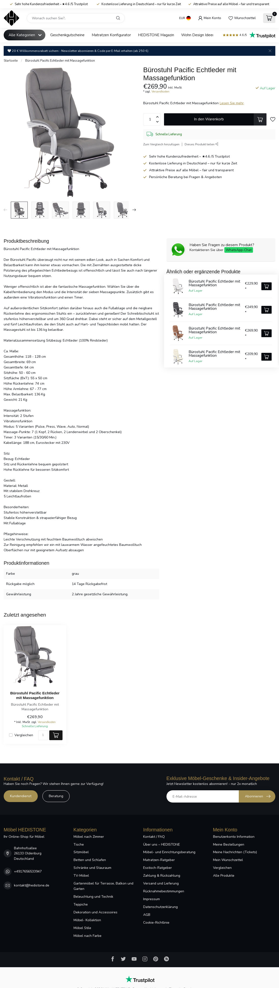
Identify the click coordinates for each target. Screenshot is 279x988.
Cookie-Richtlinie (156, 922)
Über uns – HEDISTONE (161, 844)
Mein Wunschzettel (228, 860)
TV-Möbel (81, 875)
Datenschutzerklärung (160, 907)
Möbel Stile (82, 928)
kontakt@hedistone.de (31, 885)
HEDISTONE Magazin (156, 34)
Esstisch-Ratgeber (157, 867)
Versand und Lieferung (161, 883)
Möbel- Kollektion (87, 920)
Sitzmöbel (81, 852)
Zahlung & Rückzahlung (161, 875)
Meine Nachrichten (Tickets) (235, 852)
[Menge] (43, 735)
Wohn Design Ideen (198, 34)
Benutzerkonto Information (233, 836)
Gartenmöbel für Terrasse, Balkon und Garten (103, 886)
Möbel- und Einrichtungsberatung (169, 852)
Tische (79, 844)
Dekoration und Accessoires (95, 912)
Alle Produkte (223, 875)
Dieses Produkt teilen (201, 144)
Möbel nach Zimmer (89, 836)
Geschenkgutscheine (67, 34)
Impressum (151, 899)
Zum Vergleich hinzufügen (161, 144)
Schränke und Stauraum (92, 867)
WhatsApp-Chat (239, 250)
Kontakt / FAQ (154, 836)
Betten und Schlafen (90, 860)
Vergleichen (23, 735)
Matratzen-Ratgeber (159, 860)
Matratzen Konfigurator (111, 34)
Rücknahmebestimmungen (163, 891)
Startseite (11, 60)
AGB (146, 914)
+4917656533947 (28, 871)
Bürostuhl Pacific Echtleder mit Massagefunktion (60, 60)
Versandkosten (160, 91)
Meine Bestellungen (228, 844)
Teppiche (81, 904)
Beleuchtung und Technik (93, 896)
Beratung (56, 796)
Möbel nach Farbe (87, 935)
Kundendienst (20, 796)
